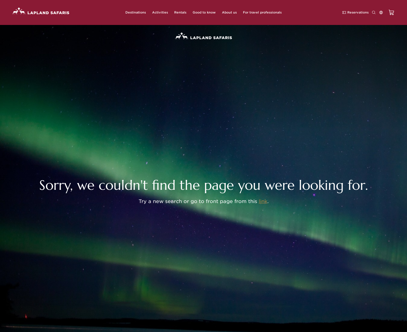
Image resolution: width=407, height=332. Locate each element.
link (263, 201)
